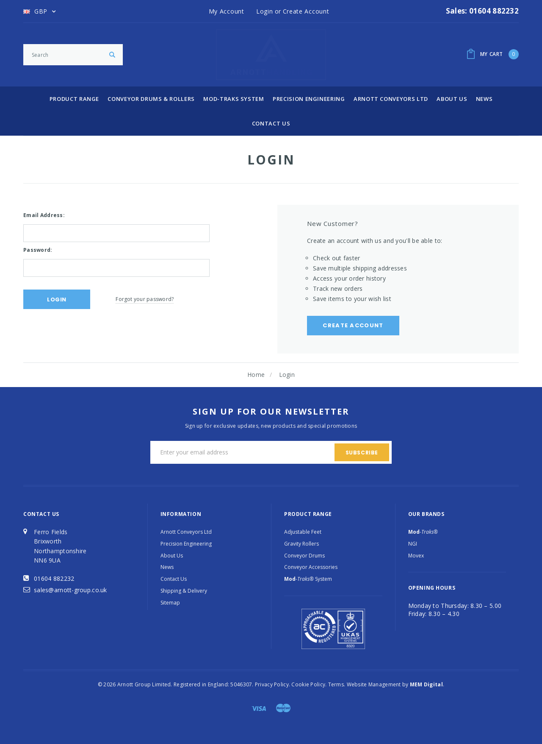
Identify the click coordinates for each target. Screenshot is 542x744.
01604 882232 (54, 578)
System (308, 578)
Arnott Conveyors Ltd (391, 99)
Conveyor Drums (304, 555)
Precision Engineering (309, 99)
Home (256, 375)
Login (287, 375)
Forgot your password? (145, 299)
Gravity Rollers (301, 543)
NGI (412, 543)
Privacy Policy (272, 684)
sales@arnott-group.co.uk (70, 590)
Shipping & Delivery (183, 590)
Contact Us (271, 123)
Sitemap (170, 602)
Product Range (74, 99)
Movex (416, 555)
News (484, 99)
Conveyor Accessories (310, 567)
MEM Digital (426, 684)
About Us (452, 99)
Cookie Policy (308, 684)
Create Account (353, 325)
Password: (38, 250)
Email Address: (44, 215)
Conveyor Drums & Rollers (151, 99)
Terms (336, 684)
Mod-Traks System (233, 99)
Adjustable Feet (302, 531)
